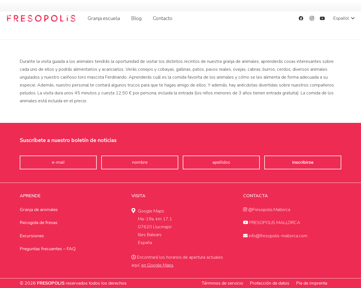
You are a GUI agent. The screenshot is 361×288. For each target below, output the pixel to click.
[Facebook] (300, 18)
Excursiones (32, 236)
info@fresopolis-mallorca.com (275, 236)
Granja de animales (39, 210)
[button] (344, 18)
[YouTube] (322, 18)
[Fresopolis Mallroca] (41, 18)
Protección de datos (269, 283)
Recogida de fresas (39, 223)
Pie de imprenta (311, 283)
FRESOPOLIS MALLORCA (271, 223)
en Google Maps (157, 265)
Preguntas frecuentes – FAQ (48, 249)
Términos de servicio (222, 283)
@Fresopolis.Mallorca (266, 210)
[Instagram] (311, 18)
